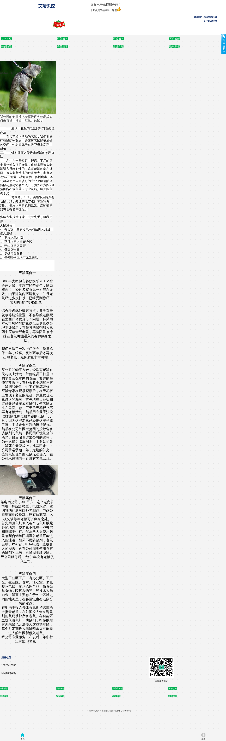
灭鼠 (19, 73)
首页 (12, 73)
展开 (223, 44)
